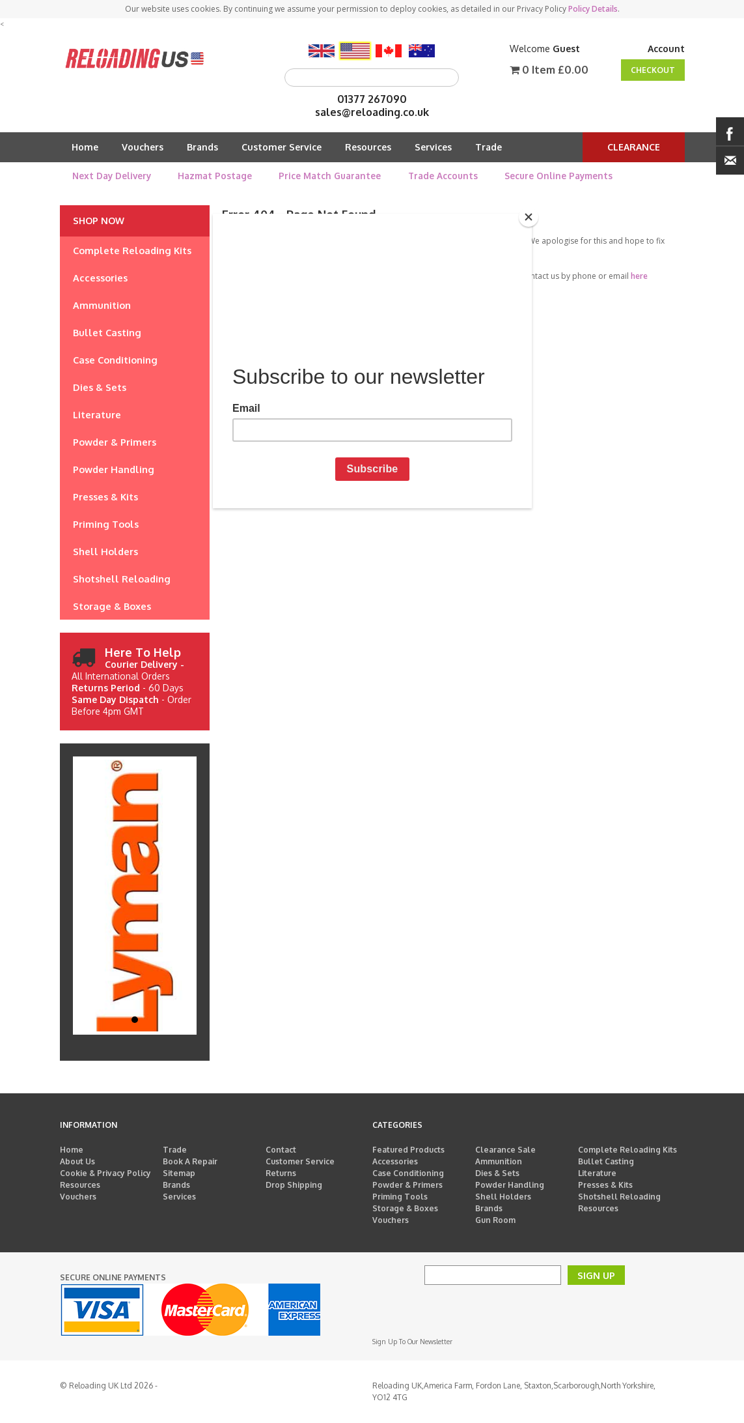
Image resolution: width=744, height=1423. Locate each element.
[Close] (528, 217)
